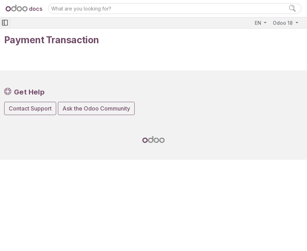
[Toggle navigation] (5, 22)
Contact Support (30, 108)
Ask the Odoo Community (96, 108)
